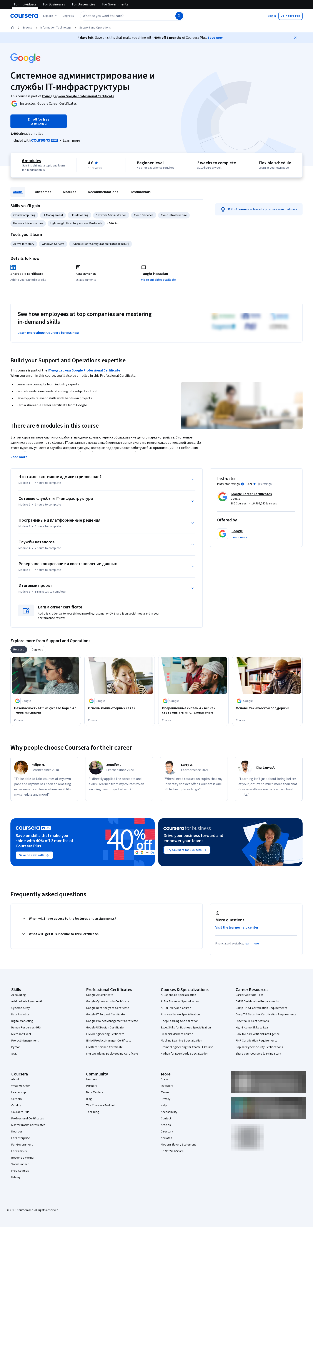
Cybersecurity (20, 1008)
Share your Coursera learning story (258, 1054)
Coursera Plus (20, 1112)
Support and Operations (95, 27)
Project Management (24, 1040)
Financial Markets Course (177, 1034)
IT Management (53, 215)
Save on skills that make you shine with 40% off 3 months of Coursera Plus (44, 841)
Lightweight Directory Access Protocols (76, 223)
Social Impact (20, 1164)
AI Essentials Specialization (178, 995)
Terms (165, 1092)
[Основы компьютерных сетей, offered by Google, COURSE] (119, 708)
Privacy (165, 1099)
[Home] (13, 28)
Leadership (18, 1092)
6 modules (31, 161)
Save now (215, 37)
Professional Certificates (27, 1118)
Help (164, 1105)
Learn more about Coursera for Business (48, 332)
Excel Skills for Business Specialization (186, 1027)
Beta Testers (94, 1092)
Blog (89, 1099)
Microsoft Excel (21, 1034)
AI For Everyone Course (176, 1008)
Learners (92, 1079)
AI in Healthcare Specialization (180, 1014)
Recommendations (103, 192)
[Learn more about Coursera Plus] (71, 140)
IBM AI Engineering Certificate (105, 1034)
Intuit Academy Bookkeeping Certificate (112, 1054)
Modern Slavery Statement (178, 1144)
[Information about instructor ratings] (242, 484)
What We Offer (20, 1086)
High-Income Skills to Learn (253, 1027)
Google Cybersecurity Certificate (107, 1001)
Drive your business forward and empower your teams (193, 838)
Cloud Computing (24, 215)
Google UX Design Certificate (105, 1027)
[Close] (295, 38)
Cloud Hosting (79, 215)
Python (15, 1047)
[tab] (18, 649)
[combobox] (123, 16)
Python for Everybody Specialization (184, 1054)
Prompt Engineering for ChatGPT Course (187, 1047)
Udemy (15, 1177)
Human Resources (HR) (26, 1027)
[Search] (179, 16)
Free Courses (20, 1171)
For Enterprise (20, 1138)
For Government (22, 1144)
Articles (166, 1125)
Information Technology (56, 27)
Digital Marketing (22, 1021)
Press (164, 1079)
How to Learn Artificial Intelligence (258, 1034)
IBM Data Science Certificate (104, 1047)
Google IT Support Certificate (105, 1014)
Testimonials (140, 192)
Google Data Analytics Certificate (107, 1008)
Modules (69, 192)
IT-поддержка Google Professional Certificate (84, 370)
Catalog (16, 1105)
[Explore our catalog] (51, 16)
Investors (167, 1086)
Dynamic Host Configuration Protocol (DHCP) (100, 244)
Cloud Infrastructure (174, 215)
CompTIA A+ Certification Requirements (261, 1008)
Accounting (18, 995)
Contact (166, 1118)
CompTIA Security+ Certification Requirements (266, 1014)
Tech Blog (92, 1112)
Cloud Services (143, 215)
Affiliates (166, 1138)
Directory (167, 1131)
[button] (68, 16)
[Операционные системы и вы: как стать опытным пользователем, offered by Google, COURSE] (193, 710)
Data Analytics (20, 1014)
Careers (16, 1099)
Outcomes (43, 192)
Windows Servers (53, 244)
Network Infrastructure (28, 223)
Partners (91, 1086)
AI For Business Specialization (180, 1001)
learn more (252, 943)
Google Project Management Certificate (112, 1021)
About (18, 192)
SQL (14, 1054)
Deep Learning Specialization (179, 1021)
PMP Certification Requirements (256, 1040)
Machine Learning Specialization (181, 1040)
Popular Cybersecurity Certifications (259, 1047)
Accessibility (169, 1112)
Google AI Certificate (99, 995)
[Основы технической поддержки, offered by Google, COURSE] (267, 708)
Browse (28, 27)
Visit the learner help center (236, 927)
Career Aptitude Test (249, 995)
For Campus (19, 1151)
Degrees (17, 1131)
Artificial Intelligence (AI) (27, 1001)
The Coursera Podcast (100, 1105)
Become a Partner (23, 1158)
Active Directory (23, 244)
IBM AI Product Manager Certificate (108, 1040)
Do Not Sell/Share (172, 1151)
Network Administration (111, 215)
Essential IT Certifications (252, 1021)
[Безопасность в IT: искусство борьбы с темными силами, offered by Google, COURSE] (45, 710)
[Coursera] (24, 15)
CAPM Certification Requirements (257, 1001)
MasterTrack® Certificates (28, 1125)
